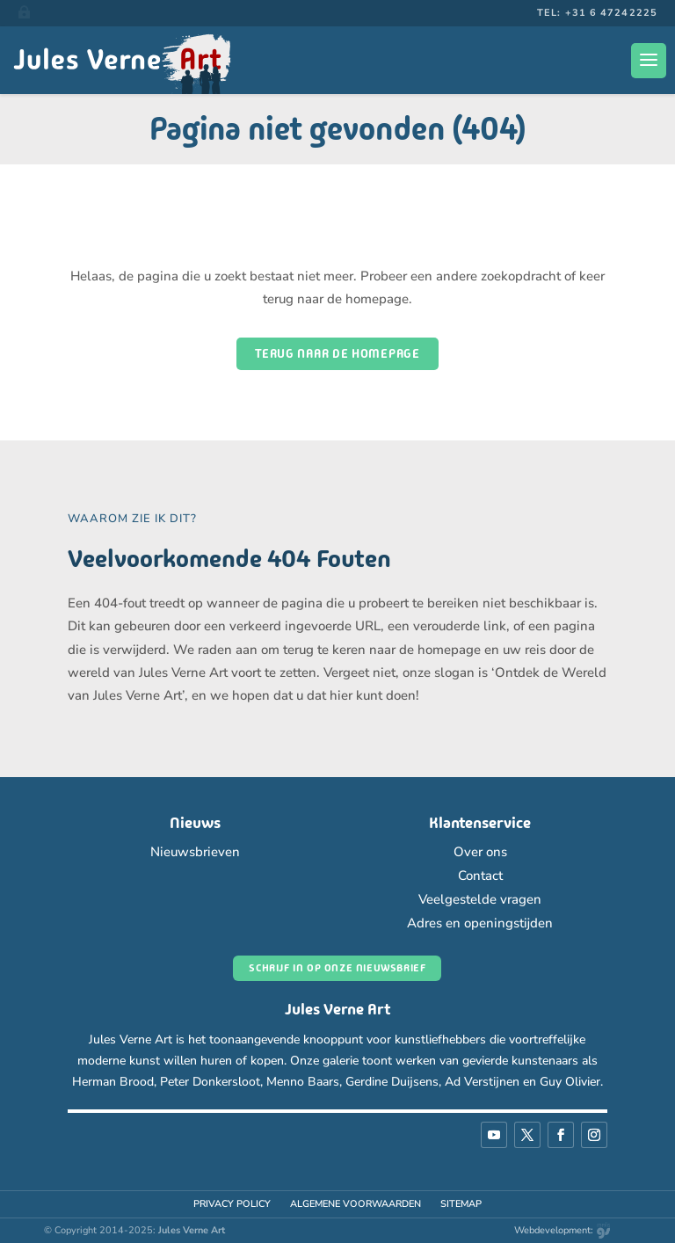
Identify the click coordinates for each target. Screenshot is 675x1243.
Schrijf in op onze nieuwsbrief (337, 968)
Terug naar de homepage (337, 353)
